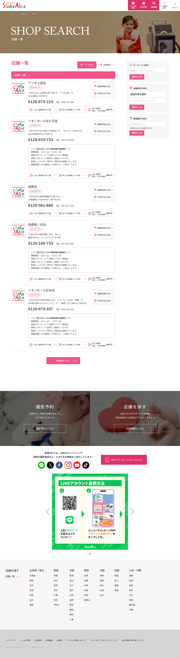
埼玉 (56, 590)
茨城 (56, 575)
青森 (31, 580)
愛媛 (116, 585)
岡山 (102, 585)
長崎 (131, 585)
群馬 (56, 585)
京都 (86, 580)
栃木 (56, 580)
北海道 (32, 575)
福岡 (131, 575)
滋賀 (86, 575)
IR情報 (59, 640)
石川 (71, 585)
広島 (102, 590)
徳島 (116, 575)
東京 (56, 600)
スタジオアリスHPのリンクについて (104, 640)
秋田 (31, 595)
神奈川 (57, 604)
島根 (102, 580)
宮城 (31, 590)
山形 (31, 600)
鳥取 (102, 575)
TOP (13, 14)
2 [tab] (90, 554)
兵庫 (86, 590)
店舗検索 (23, 14)
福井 (71, 590)
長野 (71, 600)
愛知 (71, 614)
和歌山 (87, 600)
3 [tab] (93, 554)
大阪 (86, 585)
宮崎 (131, 600)
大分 (131, 595)
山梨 (71, 595)
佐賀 (131, 580)
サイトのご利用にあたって (76, 640)
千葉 (56, 595)
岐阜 (71, 604)
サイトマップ (11, 640)
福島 (31, 604)
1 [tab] (87, 554)
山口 (102, 595)
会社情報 (38, 640)
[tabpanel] (90, 512)
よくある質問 (25, 640)
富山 (71, 580)
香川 (116, 580)
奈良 (86, 595)
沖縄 (131, 609)
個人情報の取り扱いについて (133, 640)
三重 (71, 619)
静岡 (71, 609)
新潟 (71, 575)
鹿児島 (132, 604)
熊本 (131, 590)
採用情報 (49, 640)
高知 (116, 590)
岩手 (31, 585)
